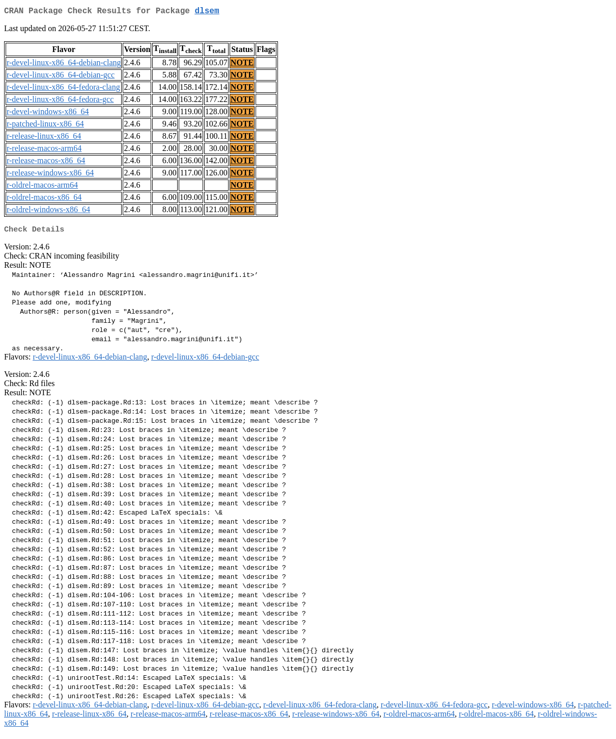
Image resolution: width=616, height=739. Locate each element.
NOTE (242, 64)
